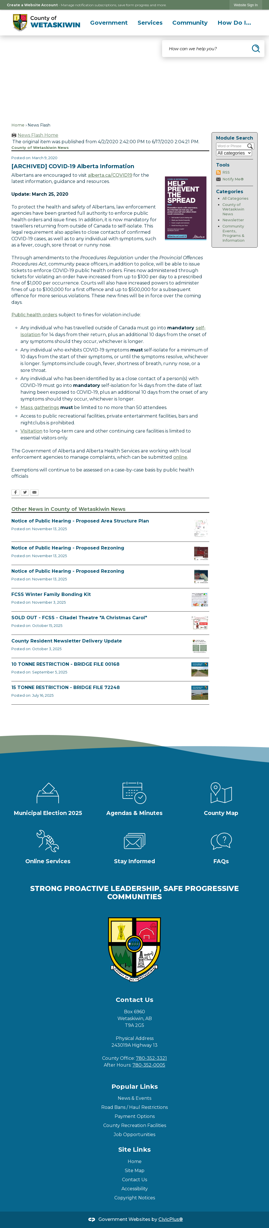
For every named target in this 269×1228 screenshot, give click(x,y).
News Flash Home (38, 135)
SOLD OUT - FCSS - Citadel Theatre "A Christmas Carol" (79, 617)
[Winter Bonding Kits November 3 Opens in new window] (199, 599)
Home (17, 125)
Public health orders (34, 314)
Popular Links (134, 1086)
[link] (245, 5)
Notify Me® (233, 179)
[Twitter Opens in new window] (25, 493)
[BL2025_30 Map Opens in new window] (201, 576)
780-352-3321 (151, 1058)
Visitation (31, 431)
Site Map (134, 1170)
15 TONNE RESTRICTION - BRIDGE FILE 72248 (65, 687)
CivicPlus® (170, 1219)
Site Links (134, 1149)
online (180, 457)
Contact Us (134, 1179)
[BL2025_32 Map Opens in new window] (201, 528)
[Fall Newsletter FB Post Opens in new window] (199, 646)
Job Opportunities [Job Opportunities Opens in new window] (134, 1134)
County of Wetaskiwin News (233, 209)
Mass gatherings (39, 407)
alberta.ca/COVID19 (110, 175)
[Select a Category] (234, 153)
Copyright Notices (134, 1197)
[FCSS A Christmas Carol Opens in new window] (199, 623)
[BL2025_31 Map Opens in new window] (201, 553)
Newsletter (233, 220)
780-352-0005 (149, 1065)
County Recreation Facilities (134, 1125)
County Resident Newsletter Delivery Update (66, 641)
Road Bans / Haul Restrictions (134, 1107)
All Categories (235, 198)
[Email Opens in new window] (34, 493)
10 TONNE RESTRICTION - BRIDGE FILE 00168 (65, 664)
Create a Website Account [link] (32, 5)
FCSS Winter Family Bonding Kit (51, 594)
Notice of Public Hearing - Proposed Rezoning (67, 548)
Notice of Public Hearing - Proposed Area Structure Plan (80, 521)
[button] (255, 48)
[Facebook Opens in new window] (15, 493)
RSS (226, 172)
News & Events (134, 1098)
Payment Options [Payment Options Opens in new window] (135, 1116)
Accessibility (134, 1188)
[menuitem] (109, 22)
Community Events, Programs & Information (233, 233)
